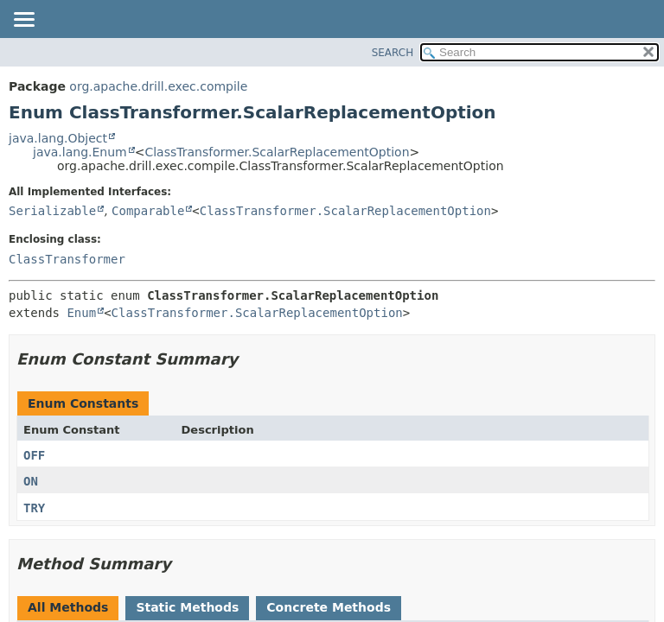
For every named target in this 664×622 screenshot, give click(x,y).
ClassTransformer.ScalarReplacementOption (276, 152)
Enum (81, 313)
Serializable (52, 211)
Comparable (148, 211)
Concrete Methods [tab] (328, 607)
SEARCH (393, 53)
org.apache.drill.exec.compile (158, 86)
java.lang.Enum (80, 152)
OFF (34, 455)
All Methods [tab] (68, 607)
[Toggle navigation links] (23, 21)
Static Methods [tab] (187, 607)
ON (30, 481)
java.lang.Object (58, 138)
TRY (34, 508)
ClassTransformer (67, 259)
